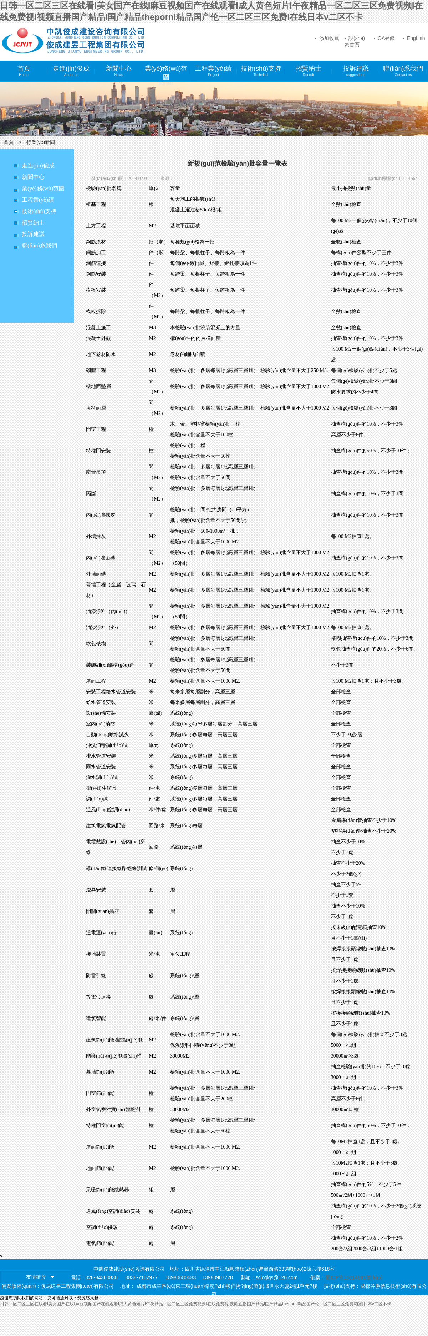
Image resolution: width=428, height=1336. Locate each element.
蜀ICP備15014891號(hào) (353, 1277)
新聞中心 (119, 71)
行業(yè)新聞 (40, 142)
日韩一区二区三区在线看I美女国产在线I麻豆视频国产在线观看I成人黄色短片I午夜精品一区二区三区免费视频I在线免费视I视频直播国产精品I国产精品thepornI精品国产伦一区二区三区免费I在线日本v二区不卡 (195, 1303)
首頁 (23, 71)
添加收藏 (327, 38)
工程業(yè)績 (213, 71)
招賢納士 (308, 71)
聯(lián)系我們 (403, 71)
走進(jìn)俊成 (71, 71)
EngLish (414, 38)
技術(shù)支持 (261, 71)
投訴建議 (356, 71)
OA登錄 (384, 38)
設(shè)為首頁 (355, 40)
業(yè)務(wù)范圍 (166, 73)
